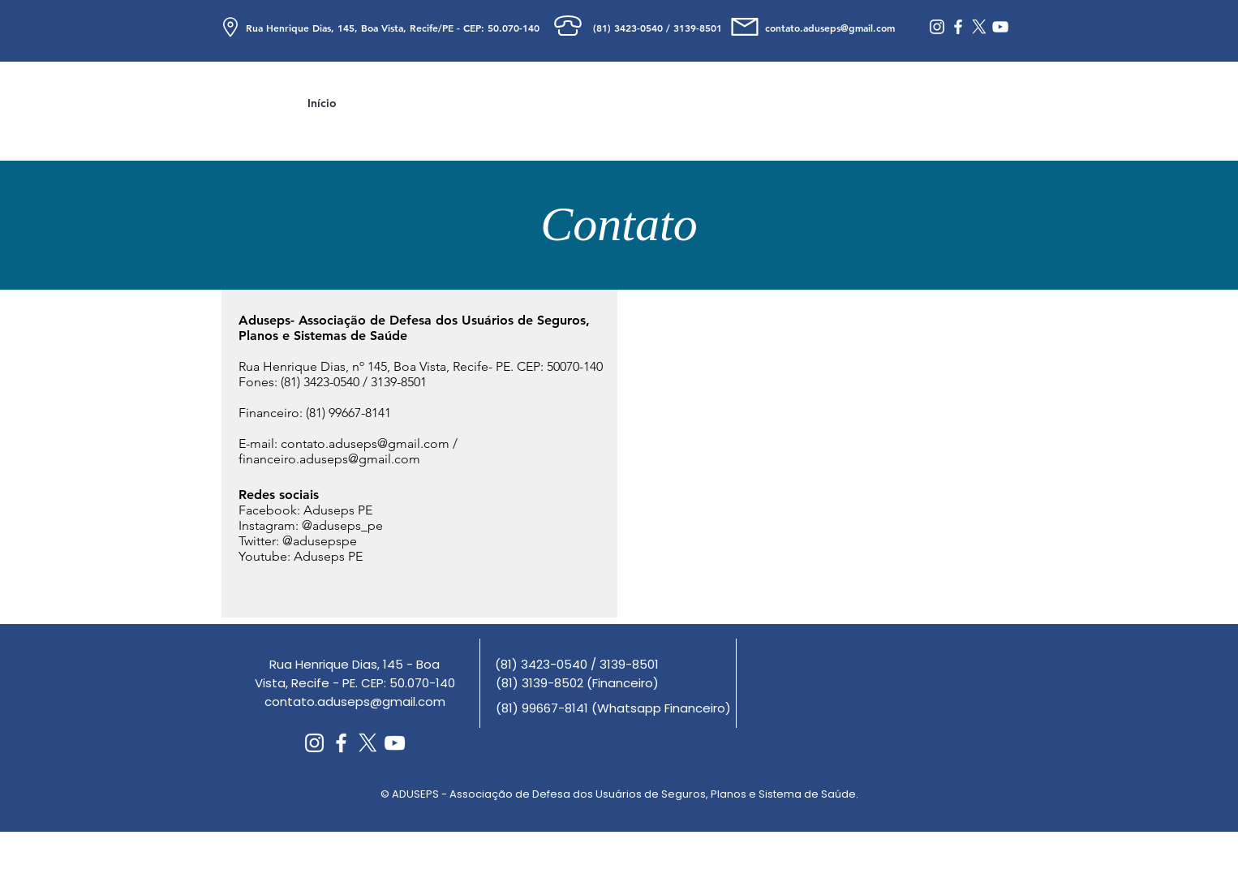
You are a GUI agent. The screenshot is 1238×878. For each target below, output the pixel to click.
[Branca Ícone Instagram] (937, 27)
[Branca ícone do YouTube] (1000, 27)
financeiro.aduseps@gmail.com (329, 459)
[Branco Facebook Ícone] (958, 27)
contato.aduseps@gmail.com (365, 443)
